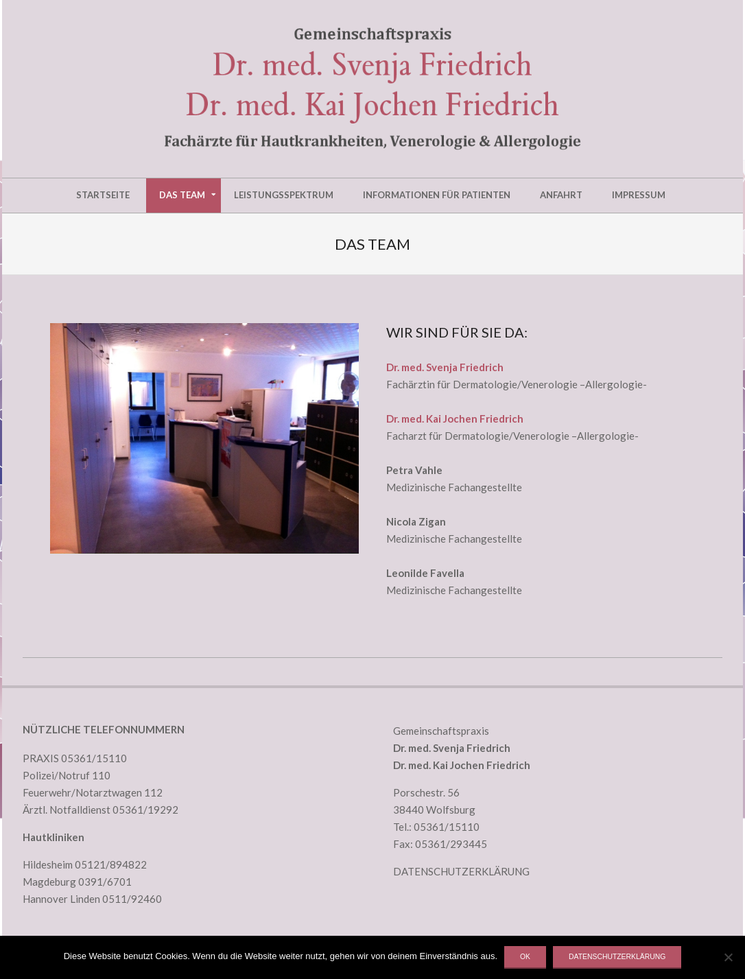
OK (525, 956)
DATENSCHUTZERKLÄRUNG (461, 871)
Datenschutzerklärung (617, 956)
